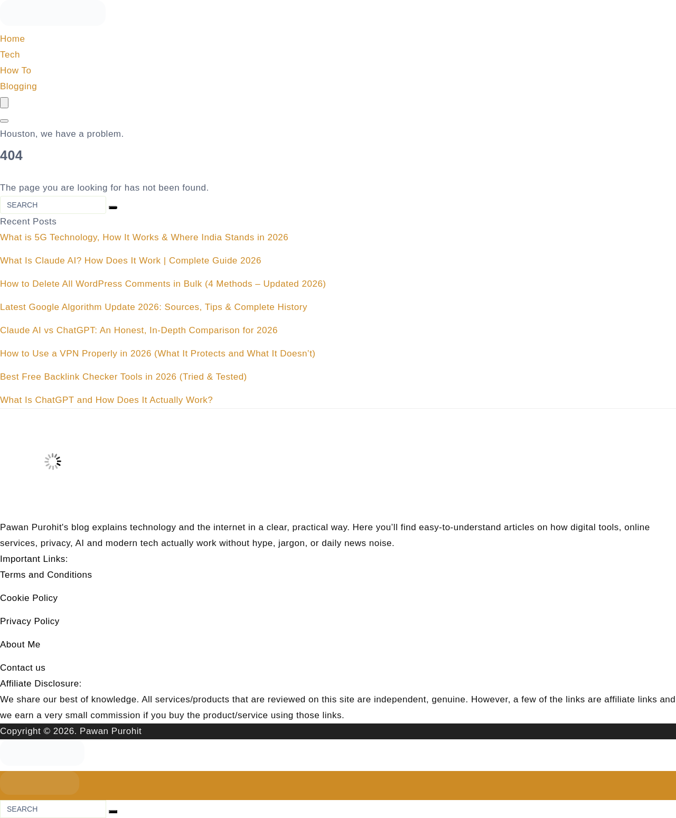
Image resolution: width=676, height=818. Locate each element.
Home (12, 39)
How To (15, 70)
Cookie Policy (29, 598)
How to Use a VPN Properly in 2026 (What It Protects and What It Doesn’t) (158, 354)
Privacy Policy (30, 621)
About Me (20, 645)
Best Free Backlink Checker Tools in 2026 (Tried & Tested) (123, 377)
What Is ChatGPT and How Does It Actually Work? (106, 400)
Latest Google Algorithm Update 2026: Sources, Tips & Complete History (153, 307)
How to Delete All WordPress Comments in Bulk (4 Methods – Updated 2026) (163, 284)
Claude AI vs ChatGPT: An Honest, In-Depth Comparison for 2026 (139, 330)
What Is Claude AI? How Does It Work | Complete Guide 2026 (130, 261)
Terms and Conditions (46, 575)
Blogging (18, 86)
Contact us (22, 668)
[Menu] (4, 102)
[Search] (4, 121)
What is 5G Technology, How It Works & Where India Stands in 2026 (144, 237)
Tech (10, 55)
